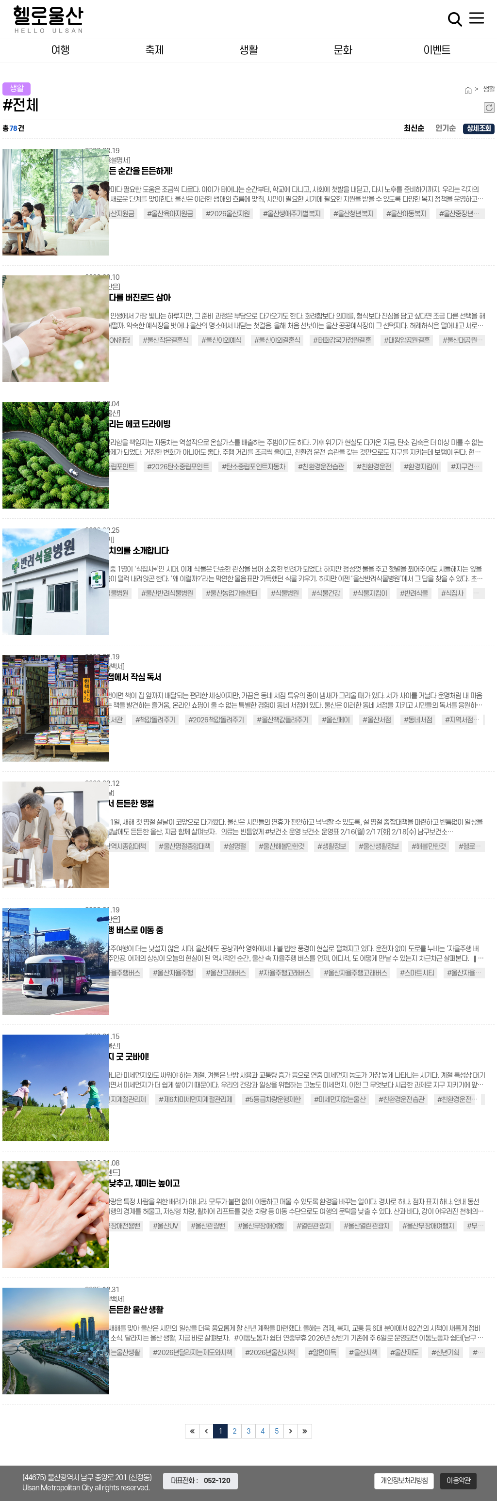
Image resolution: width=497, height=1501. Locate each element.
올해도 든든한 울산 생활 (124, 1310)
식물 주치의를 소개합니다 (126, 551)
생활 (248, 50)
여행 (60, 50)
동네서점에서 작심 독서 (123, 677)
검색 (454, 19)
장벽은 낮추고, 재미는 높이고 (132, 1183)
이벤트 (436, 50)
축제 (154, 50)
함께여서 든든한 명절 (119, 804)
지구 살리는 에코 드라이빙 (127, 424)
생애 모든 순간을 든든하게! (128, 171)
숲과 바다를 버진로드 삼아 (127, 298)
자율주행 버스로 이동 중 (124, 930)
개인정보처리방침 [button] (404, 1481)
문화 (342, 50)
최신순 (414, 128)
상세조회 (479, 129)
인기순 (445, 128)
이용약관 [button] (458, 1481)
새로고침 (489, 107)
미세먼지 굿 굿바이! (117, 1057)
